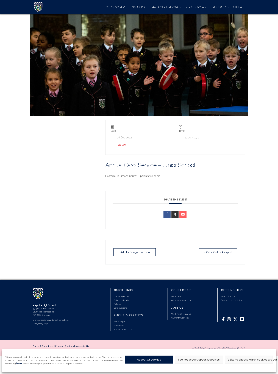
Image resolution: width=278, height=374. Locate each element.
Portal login (119, 321)
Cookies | (70, 346)
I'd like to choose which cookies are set (250, 359)
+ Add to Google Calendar (135, 252)
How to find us (228, 296)
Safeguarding (120, 308)
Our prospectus (121, 296)
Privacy (59, 346)
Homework (119, 325)
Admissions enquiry (181, 300)
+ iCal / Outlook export (217, 252)
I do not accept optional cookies (199, 359)
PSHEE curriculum (123, 329)
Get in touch (177, 296)
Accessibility (82, 346)
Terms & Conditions (43, 346)
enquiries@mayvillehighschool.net (51, 320)
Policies (117, 304)
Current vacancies (180, 318)
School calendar (122, 300)
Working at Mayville (181, 314)
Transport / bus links (231, 300)
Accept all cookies (149, 359)
